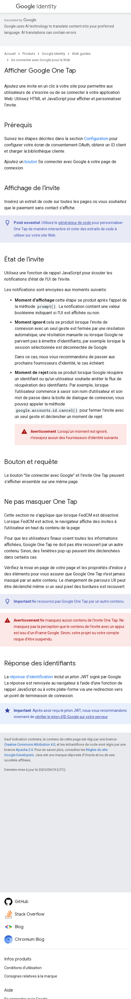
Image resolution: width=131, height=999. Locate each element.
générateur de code (74, 223)
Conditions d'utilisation (23, 968)
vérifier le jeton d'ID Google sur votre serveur (71, 717)
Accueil (10, 54)
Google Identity (53, 54)
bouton (31, 161)
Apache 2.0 (24, 750)
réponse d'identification (31, 676)
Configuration (96, 138)
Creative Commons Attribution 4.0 (29, 744)
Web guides (81, 54)
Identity (36, 6)
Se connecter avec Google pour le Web (40, 60)
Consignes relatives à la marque (30, 976)
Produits (28, 54)
